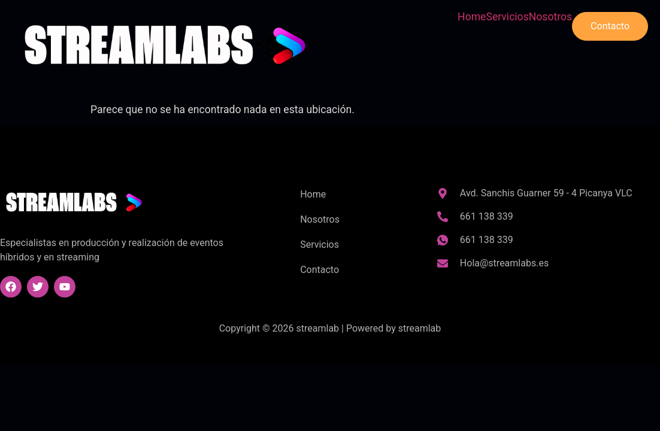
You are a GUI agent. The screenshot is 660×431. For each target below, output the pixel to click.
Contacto (610, 26)
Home (472, 17)
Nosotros (550, 17)
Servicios (507, 17)
